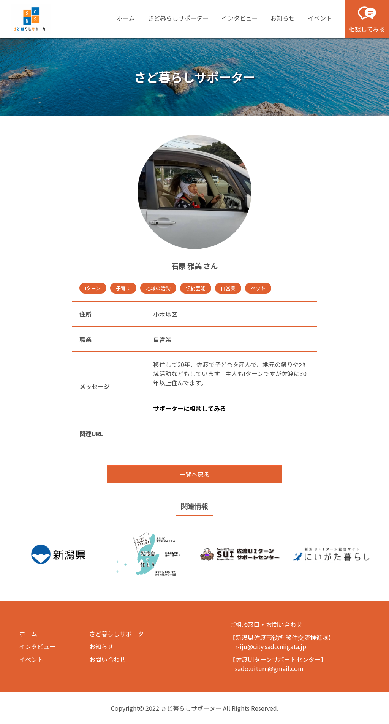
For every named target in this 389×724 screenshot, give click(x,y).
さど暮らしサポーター (178, 17)
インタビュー (239, 17)
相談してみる (367, 18)
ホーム (126, 17)
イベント (320, 17)
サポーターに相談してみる (189, 408)
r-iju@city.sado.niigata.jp (270, 646)
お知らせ (282, 17)
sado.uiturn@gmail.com (269, 668)
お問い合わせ (107, 659)
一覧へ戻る (194, 474)
